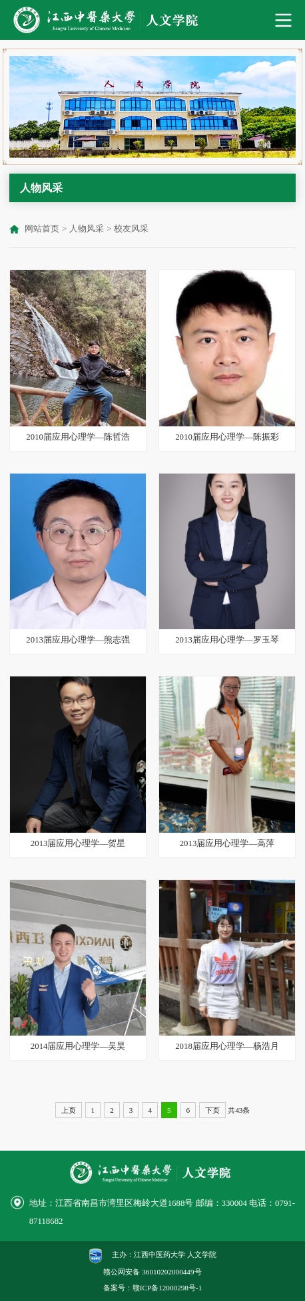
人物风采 (86, 228)
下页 (212, 1110)
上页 (68, 1110)
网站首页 (42, 228)
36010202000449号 (171, 1272)
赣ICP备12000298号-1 (167, 1288)
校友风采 (131, 228)
